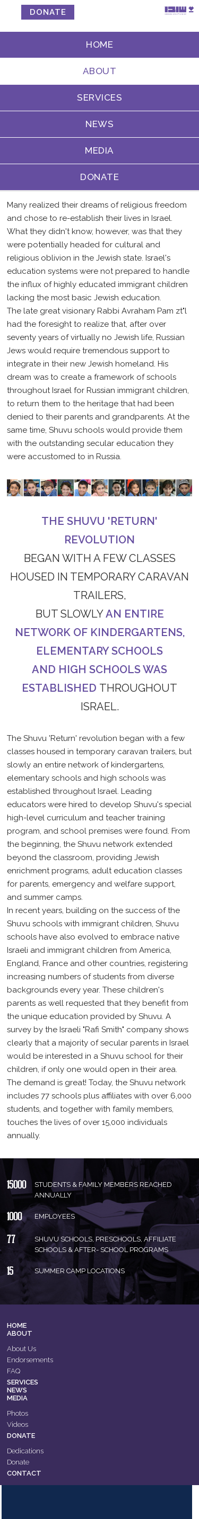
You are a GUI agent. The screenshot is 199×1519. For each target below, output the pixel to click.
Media (99, 150)
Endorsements (30, 1360)
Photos (17, 1413)
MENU (12, 10)
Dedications (25, 1451)
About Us (21, 1349)
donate (48, 12)
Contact (24, 1473)
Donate (99, 177)
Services (99, 97)
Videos (17, 1424)
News (99, 124)
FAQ (13, 1371)
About (100, 71)
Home (99, 44)
